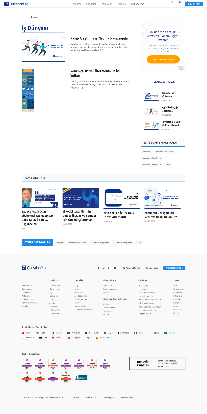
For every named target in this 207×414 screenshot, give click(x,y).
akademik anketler (164, 152)
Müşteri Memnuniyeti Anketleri (149, 300)
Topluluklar (53, 296)
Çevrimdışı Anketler (145, 296)
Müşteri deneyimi (55, 289)
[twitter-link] (104, 268)
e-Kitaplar (78, 292)
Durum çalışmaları (81, 299)
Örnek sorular (27, 286)
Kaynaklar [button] (108, 8)
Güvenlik (25, 306)
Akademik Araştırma (152, 158)
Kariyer (176, 303)
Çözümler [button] (92, 8)
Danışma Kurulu (179, 299)
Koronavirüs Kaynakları (83, 310)
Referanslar (177, 296)
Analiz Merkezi (54, 313)
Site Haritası (75, 398)
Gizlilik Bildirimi (91, 398)
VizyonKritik (107, 311)
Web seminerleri (80, 306)
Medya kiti (177, 310)
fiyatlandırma (137, 8)
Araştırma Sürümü (56, 306)
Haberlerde (177, 292)
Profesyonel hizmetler (30, 303)
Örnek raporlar (27, 289)
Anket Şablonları (80, 296)
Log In (181, 2)
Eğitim (76, 303)
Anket (168, 164)
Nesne (76, 289)
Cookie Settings (127, 398)
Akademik (147, 152)
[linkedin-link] (109, 268)
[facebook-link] (98, 268)
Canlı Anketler (54, 310)
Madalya (106, 315)
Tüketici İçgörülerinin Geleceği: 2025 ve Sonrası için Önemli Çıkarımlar (79, 216)
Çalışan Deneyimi (144, 314)
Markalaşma (26, 296)
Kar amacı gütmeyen (111, 289)
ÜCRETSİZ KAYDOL (174, 268)
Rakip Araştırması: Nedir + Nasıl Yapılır (99, 38)
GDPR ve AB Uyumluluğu (147, 310)
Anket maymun (109, 308)
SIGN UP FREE (176, 8)
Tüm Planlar (107, 286)
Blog (76, 286)
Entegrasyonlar (27, 299)
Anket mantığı (27, 292)
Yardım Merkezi (131, 268)
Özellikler (122, 8)
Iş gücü (52, 292)
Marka (175, 306)
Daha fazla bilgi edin (163, 59)
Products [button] (77, 8)
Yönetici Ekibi (178, 289)
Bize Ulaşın (177, 313)
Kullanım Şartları (109, 398)
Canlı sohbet (152, 268)
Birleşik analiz (143, 289)
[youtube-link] (115, 268)
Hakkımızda (177, 286)
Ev (23, 17)
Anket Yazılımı (54, 286)
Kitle (51, 299)
